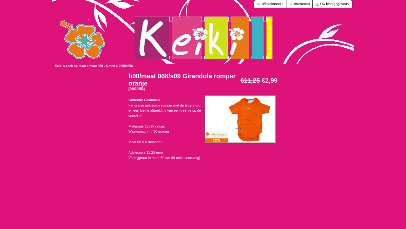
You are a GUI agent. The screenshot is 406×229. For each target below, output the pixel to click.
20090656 (126, 66)
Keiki (58, 66)
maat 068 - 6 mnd (102, 66)
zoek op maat (76, 66)
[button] (270, 4)
